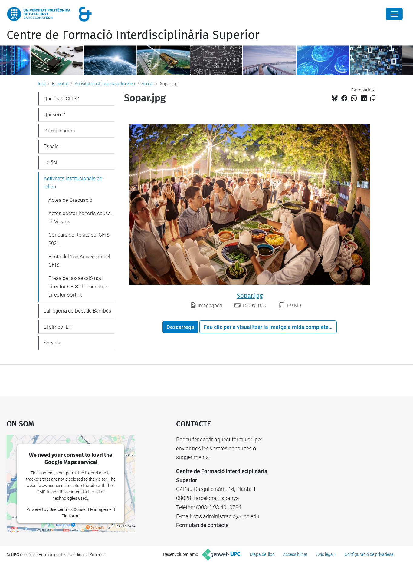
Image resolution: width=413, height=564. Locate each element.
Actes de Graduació (70, 200)
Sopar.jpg (250, 295)
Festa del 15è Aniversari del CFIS (79, 261)
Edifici (50, 162)
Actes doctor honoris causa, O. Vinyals (80, 217)
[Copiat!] (372, 98)
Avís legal (325, 554)
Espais (51, 146)
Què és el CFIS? (61, 98)
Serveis (52, 343)
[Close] (394, 14)
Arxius (147, 83)
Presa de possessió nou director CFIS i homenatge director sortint (77, 286)
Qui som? (54, 114)
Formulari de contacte (202, 525)
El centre (60, 83)
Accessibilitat (295, 554)
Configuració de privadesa (369, 554)
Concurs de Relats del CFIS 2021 (79, 239)
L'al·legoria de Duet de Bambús (77, 311)
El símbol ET (58, 327)
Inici (41, 83)
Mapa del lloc (262, 554)
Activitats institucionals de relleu (105, 83)
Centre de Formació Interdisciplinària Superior (133, 35)
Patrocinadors (59, 131)
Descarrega (180, 327)
